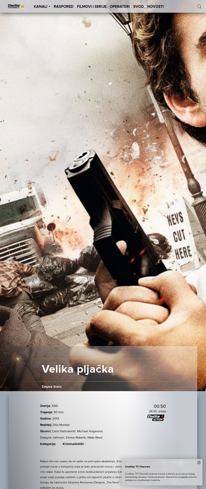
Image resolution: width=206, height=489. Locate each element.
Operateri (120, 6)
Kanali (42, 6)
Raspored (63, 6)
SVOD (138, 6)
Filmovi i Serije (91, 6)
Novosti (155, 6)
